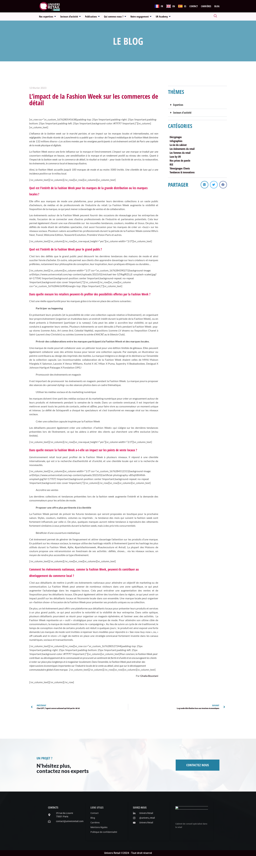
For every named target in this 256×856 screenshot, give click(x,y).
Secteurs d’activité (70, 16)
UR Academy (163, 16)
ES (185, 6)
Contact (193, 6)
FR (162, 6)
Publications (92, 16)
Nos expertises (47, 16)
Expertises (178, 105)
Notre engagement (141, 16)
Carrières (206, 6)
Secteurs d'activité (182, 112)
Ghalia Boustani (149, 675)
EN (173, 6)
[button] (197, 105)
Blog (216, 6)
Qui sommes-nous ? (115, 16)
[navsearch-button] (215, 16)
